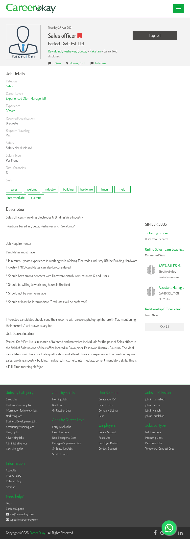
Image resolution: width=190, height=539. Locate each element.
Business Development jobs (21, 421)
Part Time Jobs (153, 443)
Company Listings (109, 410)
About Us (11, 470)
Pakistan (95, 51)
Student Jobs (60, 454)
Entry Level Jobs (61, 427)
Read (101, 416)
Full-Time (100, 63)
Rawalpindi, (56, 51)
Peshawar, (70, 51)
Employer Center (108, 443)
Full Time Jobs (153, 432)
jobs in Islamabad (155, 399)
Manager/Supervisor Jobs (67, 443)
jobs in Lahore (153, 405)
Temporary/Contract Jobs (159, 448)
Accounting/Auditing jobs (20, 427)
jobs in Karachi (153, 410)
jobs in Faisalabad (154, 416)
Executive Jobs (60, 432)
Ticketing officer (156, 233)
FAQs (9, 503)
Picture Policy (13, 481)
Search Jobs (106, 405)
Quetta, (82, 51)
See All (164, 327)
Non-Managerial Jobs (64, 438)
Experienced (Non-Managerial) (26, 98)
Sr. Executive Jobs (62, 448)
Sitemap (10, 487)
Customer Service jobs (18, 405)
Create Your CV (107, 399)
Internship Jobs (154, 438)
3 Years (57, 63)
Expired (155, 35)
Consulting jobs (14, 449)
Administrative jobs (16, 443)
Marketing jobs (14, 416)
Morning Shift (77, 63)
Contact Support (108, 448)
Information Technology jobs (22, 410)
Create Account (107, 432)
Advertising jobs (15, 438)
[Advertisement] (164, 145)
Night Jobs (58, 405)
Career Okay (37, 533)
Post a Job (104, 438)
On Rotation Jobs (61, 410)
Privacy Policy (13, 476)
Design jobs (12, 432)
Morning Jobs (60, 399)
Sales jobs (11, 399)
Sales (9, 86)
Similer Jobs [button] (156, 224)
